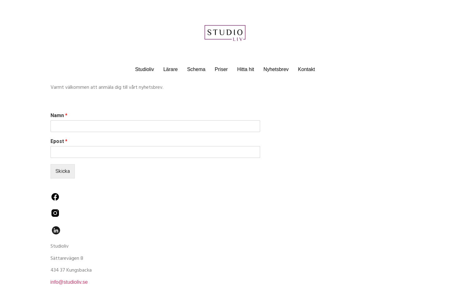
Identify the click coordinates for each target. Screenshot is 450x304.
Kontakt (306, 69)
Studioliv (144, 69)
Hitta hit (245, 69)
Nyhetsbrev (276, 69)
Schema (196, 69)
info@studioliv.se (69, 282)
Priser (221, 69)
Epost (59, 141)
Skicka (63, 171)
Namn (59, 115)
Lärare (170, 69)
